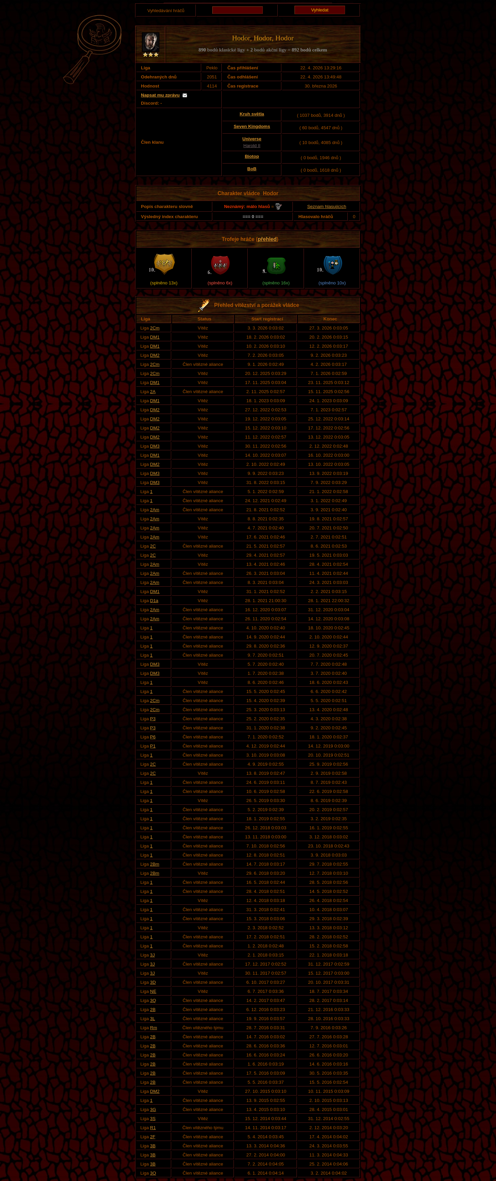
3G (153, 1109)
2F (152, 1136)
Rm (153, 1027)
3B (152, 1145)
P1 (152, 746)
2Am (154, 509)
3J (152, 955)
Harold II (251, 145)
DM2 (154, 355)
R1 (153, 1127)
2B (152, 1009)
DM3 (154, 446)
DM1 (154, 337)
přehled (267, 239)
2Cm (154, 328)
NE (153, 991)
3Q (153, 1000)
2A (152, 391)
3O (153, 1173)
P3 (152, 718)
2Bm (154, 864)
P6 (152, 736)
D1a (154, 600)
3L (152, 1018)
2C (153, 546)
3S (152, 1118)
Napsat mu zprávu (160, 95)
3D (153, 982)
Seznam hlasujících (326, 206)
